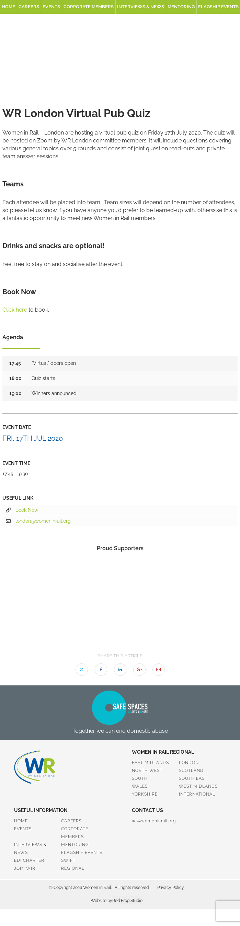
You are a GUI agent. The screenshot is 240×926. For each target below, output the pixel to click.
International (197, 794)
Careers (29, 6)
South (140, 778)
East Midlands (150, 762)
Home (8, 6)
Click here (14, 309)
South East (193, 778)
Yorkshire (145, 794)
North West (147, 770)
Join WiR (24, 868)
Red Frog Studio (127, 900)
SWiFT (68, 860)
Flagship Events (81, 852)
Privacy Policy (170, 887)
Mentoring (181, 6)
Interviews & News (140, 6)
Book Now (22, 510)
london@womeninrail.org (38, 521)
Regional (72, 868)
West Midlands (198, 786)
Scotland (191, 770)
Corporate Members (89, 6)
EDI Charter (29, 860)
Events (51, 6)
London (189, 762)
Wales (140, 786)
